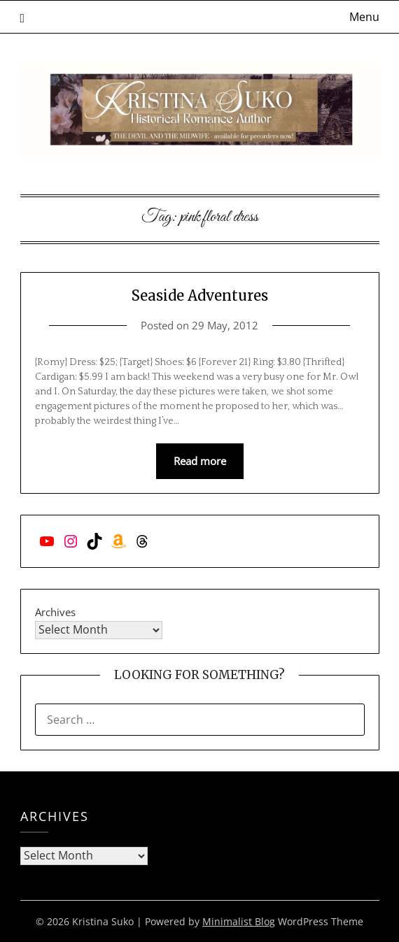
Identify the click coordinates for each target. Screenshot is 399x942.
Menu (364, 16)
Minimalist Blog (238, 921)
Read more (200, 461)
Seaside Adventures (200, 295)
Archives (55, 612)
